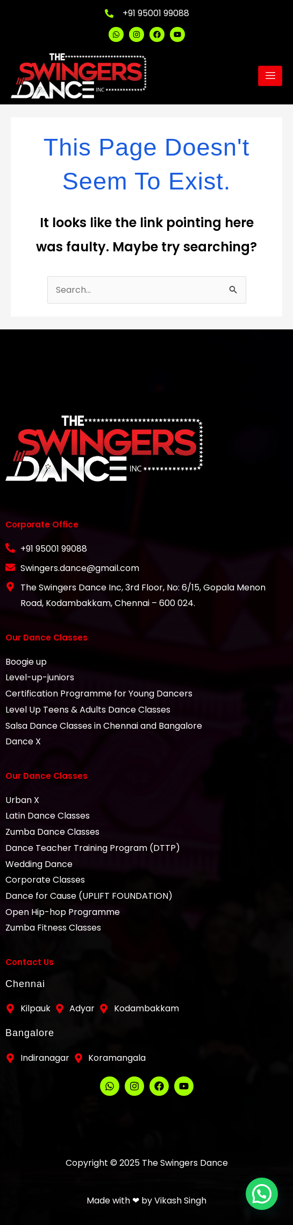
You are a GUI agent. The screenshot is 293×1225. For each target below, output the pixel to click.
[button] (265, 1203)
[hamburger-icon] (270, 76)
